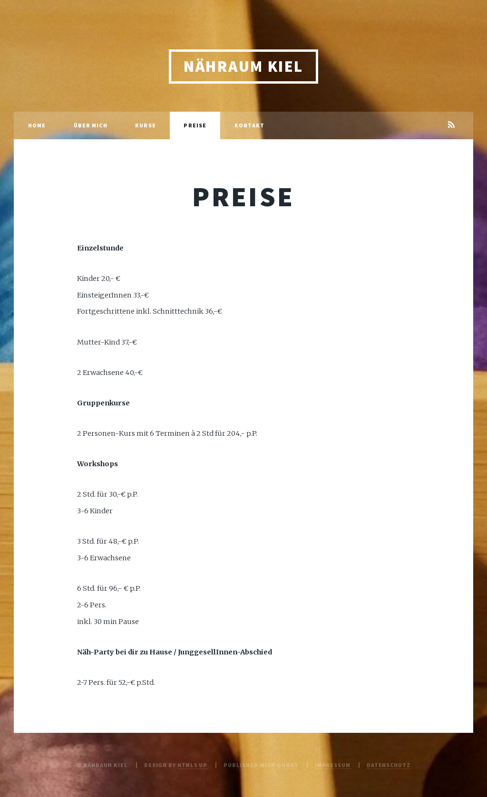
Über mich (90, 125)
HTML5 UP (192, 764)
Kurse (145, 125)
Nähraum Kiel (243, 66)
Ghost (287, 764)
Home (37, 125)
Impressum (333, 764)
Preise (195, 125)
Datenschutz (388, 764)
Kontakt (249, 125)
